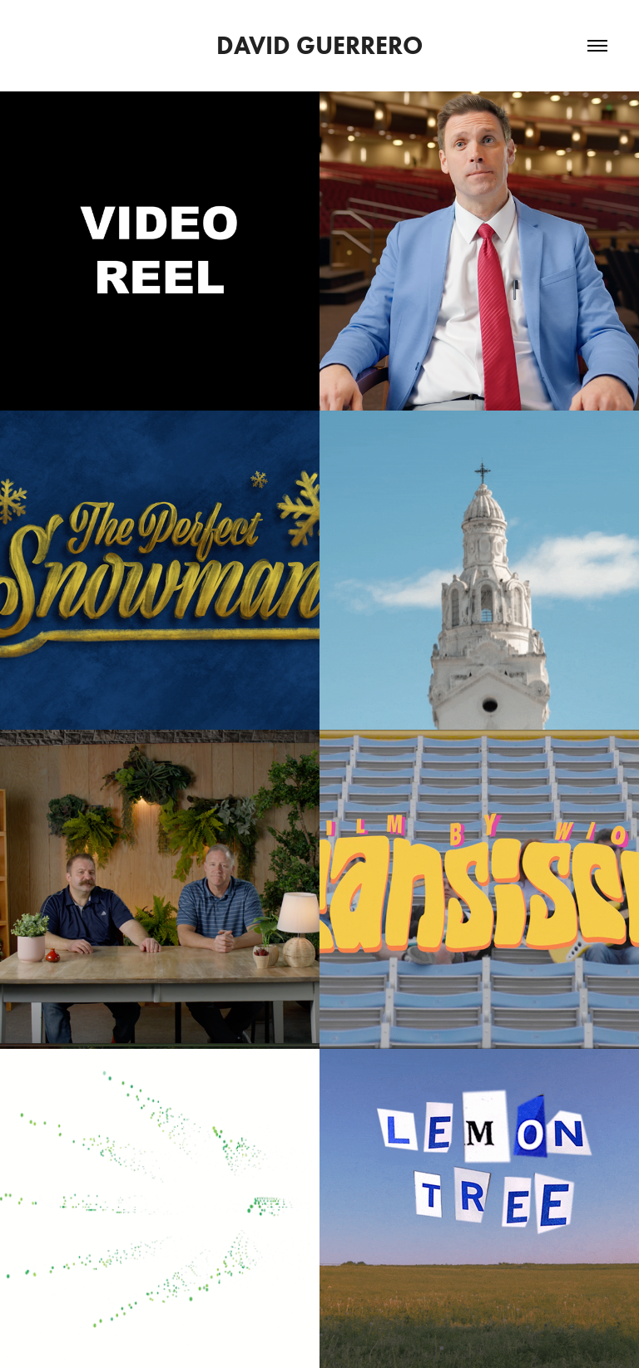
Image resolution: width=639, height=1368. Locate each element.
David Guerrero (319, 45)
